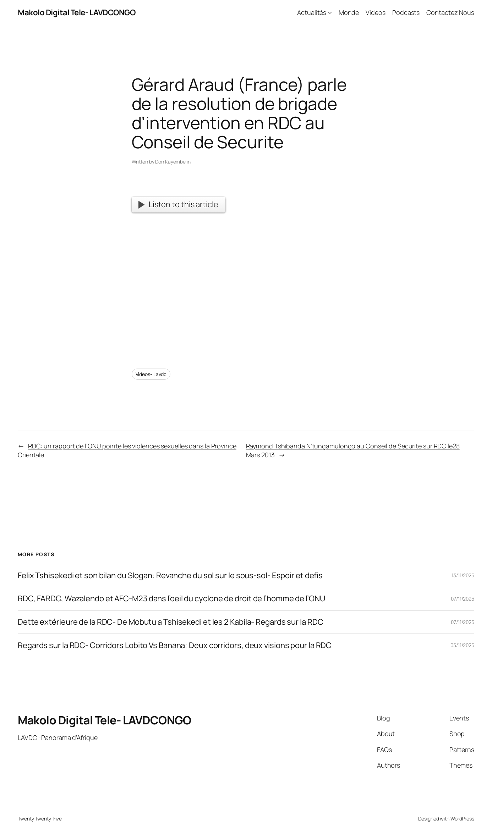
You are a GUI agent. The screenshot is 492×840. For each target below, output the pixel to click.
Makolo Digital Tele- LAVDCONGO (76, 12)
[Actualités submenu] (330, 13)
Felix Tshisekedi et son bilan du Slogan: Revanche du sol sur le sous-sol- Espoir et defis (170, 575)
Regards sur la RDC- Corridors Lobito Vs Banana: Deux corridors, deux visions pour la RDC (175, 645)
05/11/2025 (462, 645)
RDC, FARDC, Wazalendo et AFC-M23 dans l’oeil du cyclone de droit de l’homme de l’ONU (171, 598)
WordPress (462, 818)
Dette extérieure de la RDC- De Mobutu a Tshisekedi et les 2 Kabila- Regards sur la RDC (170, 622)
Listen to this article (178, 204)
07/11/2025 (462, 598)
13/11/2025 (463, 575)
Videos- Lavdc (151, 374)
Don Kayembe (170, 161)
